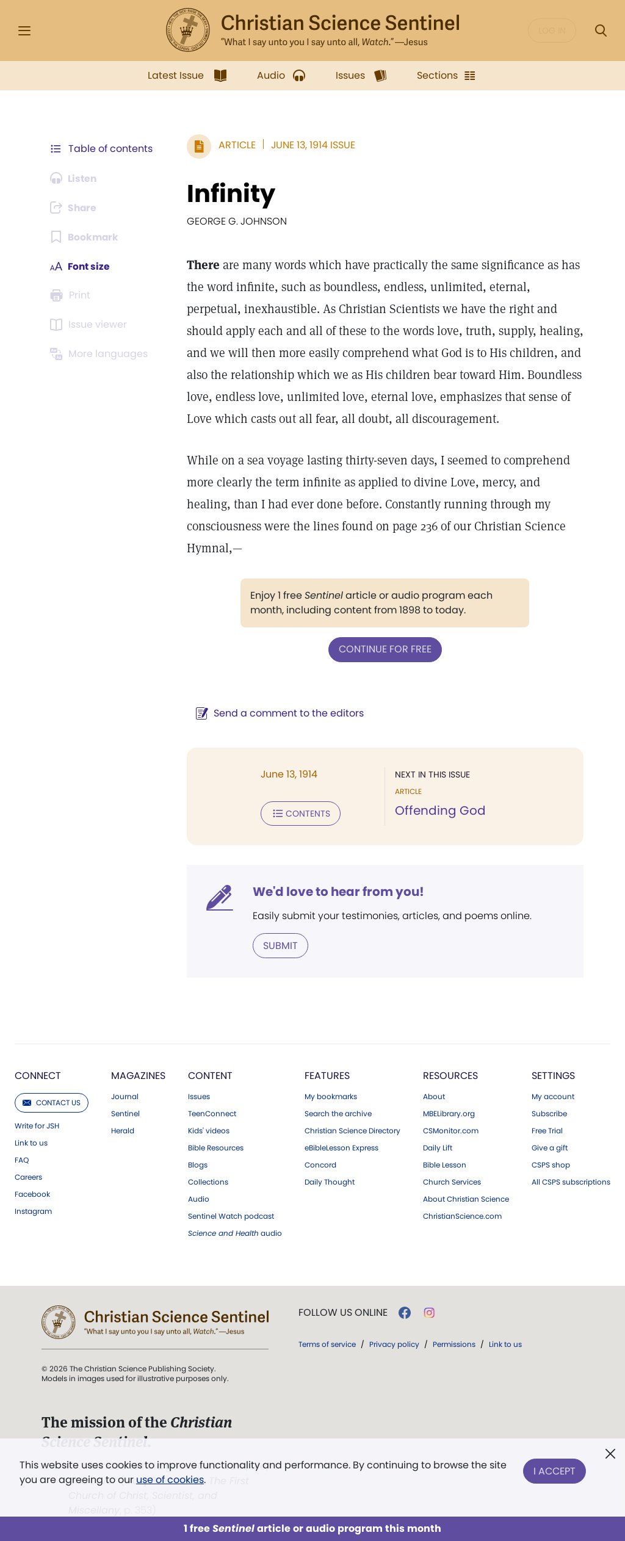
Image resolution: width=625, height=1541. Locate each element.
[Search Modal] (600, 31)
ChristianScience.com (462, 1215)
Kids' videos (208, 1129)
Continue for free (384, 649)
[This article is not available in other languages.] (101, 354)
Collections (208, 1181)
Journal (125, 1095)
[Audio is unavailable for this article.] (75, 178)
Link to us (31, 1142)
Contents (298, 813)
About (434, 1095)
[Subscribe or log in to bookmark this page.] (85, 236)
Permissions (454, 1343)
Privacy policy (394, 1343)
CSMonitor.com (451, 1129)
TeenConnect (212, 1112)
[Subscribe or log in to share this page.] (75, 207)
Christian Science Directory (352, 1129)
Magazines (138, 1074)
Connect (38, 1074)
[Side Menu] (24, 31)
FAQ (22, 1159)
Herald (122, 1129)
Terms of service (327, 1343)
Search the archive (338, 1112)
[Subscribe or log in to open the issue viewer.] (90, 324)
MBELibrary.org (449, 1112)
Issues (199, 1095)
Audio (198, 1198)
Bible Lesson (444, 1163)
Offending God (439, 810)
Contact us (52, 1101)
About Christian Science (466, 1198)
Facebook (32, 1193)
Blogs (198, 1163)
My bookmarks (331, 1095)
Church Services (452, 1181)
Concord (320, 1163)
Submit (278, 944)
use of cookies (170, 1480)
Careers (28, 1176)
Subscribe (549, 1112)
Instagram (33, 1210)
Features (327, 1074)
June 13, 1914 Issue (311, 145)
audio (235, 1232)
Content (210, 1074)
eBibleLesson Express (341, 1146)
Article (234, 145)
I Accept (554, 1470)
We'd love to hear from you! (336, 891)
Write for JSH (37, 1124)
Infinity (228, 193)
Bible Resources (216, 1146)
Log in (552, 30)
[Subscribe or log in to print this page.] (72, 295)
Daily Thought (330, 1181)
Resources (450, 1074)
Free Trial (547, 1129)
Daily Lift (437, 1146)
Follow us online (343, 1311)
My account (553, 1095)
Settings (553, 1074)
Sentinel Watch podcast (231, 1215)
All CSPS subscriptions (571, 1181)
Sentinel (125, 1112)
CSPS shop (551, 1163)
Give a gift (550, 1146)
